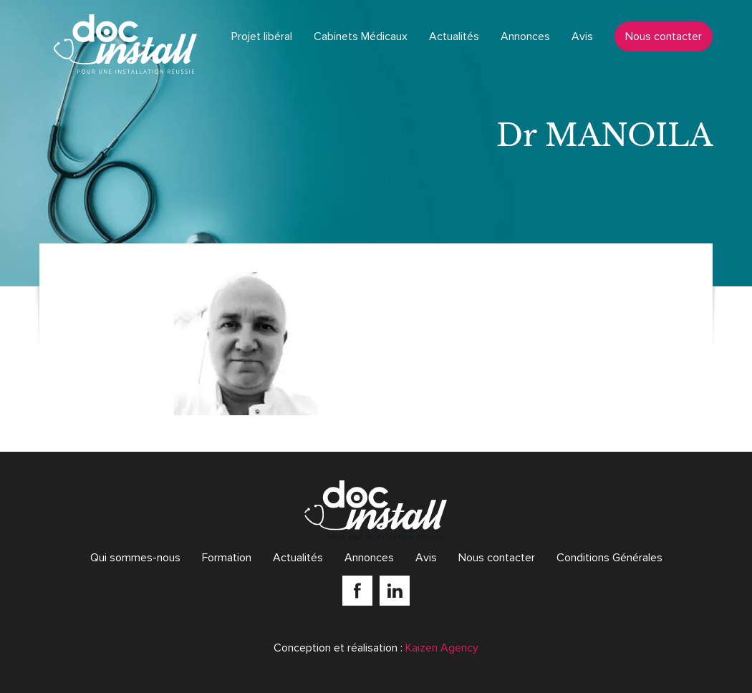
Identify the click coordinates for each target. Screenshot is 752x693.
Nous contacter (663, 36)
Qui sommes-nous (135, 558)
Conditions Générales (609, 558)
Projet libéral (261, 36)
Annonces (525, 36)
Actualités (454, 36)
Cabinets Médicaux (361, 36)
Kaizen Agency (441, 648)
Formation (226, 558)
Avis (582, 36)
